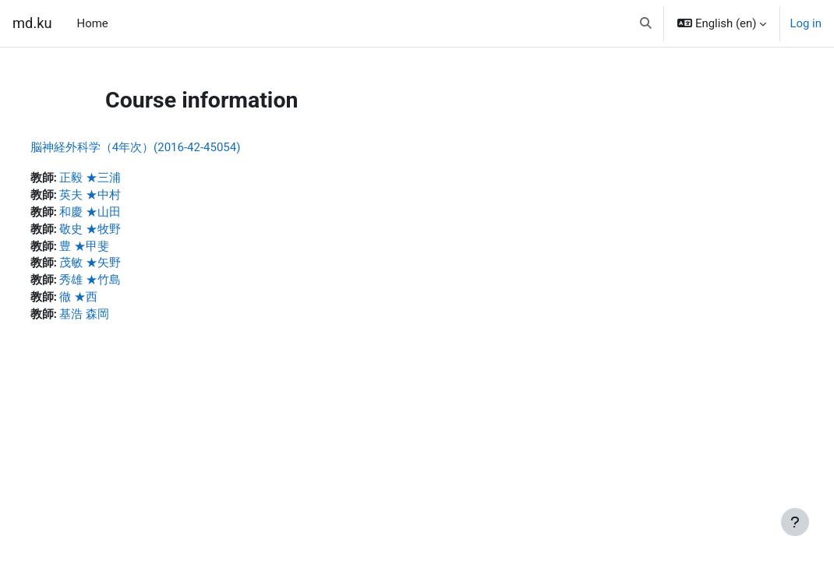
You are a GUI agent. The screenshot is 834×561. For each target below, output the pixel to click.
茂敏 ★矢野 (119, 266)
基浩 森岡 (114, 318)
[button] (646, 23)
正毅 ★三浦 (119, 178)
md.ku (32, 23)
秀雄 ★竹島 (119, 284)
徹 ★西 (108, 301)
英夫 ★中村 (119, 196)
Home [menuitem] (92, 23)
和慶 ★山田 (119, 213)
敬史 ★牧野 (119, 231)
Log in (806, 23)
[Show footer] (795, 522)
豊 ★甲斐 (114, 249)
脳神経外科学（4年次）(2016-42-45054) (164, 147)
